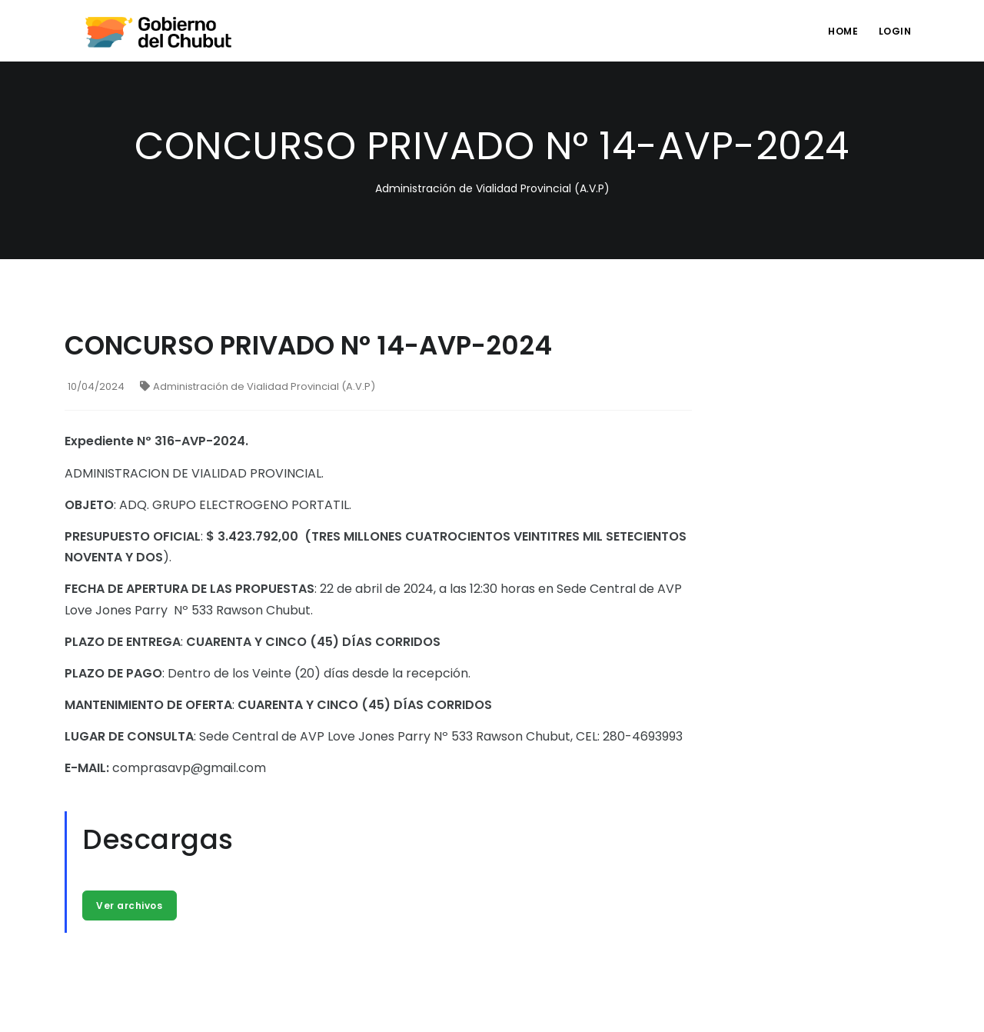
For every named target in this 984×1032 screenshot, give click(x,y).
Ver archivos (130, 905)
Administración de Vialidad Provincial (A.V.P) (257, 386)
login (893, 31)
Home (839, 31)
